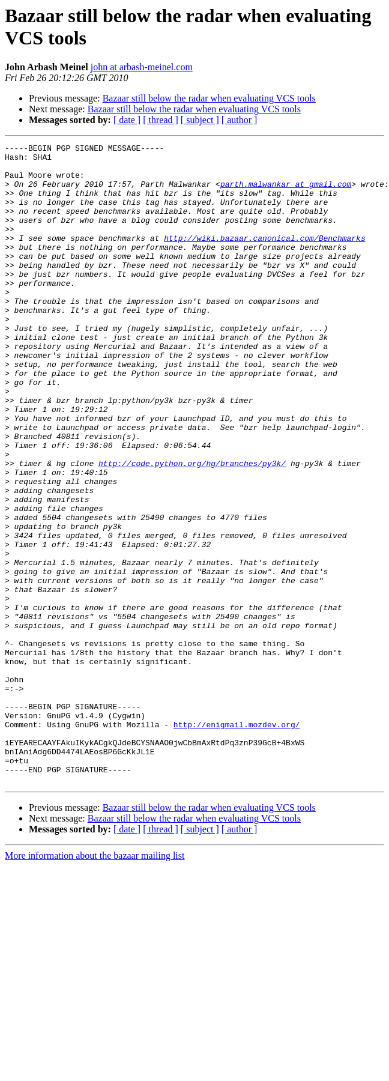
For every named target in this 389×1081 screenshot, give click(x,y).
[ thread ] (160, 120)
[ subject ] (200, 120)
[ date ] (126, 120)
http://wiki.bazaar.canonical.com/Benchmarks (264, 257)
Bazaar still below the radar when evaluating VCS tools (209, 98)
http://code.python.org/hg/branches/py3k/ (192, 527)
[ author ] (240, 120)
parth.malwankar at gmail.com (285, 192)
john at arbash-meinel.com (142, 67)
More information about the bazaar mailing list (94, 983)
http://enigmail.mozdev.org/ (236, 841)
